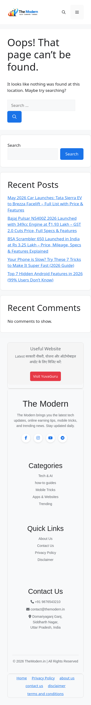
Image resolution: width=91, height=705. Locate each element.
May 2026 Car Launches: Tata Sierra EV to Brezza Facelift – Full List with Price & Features (45, 204)
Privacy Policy (45, 553)
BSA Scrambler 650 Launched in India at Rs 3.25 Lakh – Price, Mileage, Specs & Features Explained (44, 245)
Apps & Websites (45, 497)
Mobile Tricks (46, 490)
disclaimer (57, 685)
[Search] (14, 117)
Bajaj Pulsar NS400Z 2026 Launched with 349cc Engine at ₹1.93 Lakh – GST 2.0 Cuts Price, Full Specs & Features (44, 224)
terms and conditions (45, 693)
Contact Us (45, 546)
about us (66, 678)
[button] (63, 12)
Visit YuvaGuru (45, 376)
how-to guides (45, 483)
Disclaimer (45, 560)
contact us (34, 685)
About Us (46, 539)
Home (22, 678)
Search (14, 145)
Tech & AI (45, 476)
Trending (45, 504)
